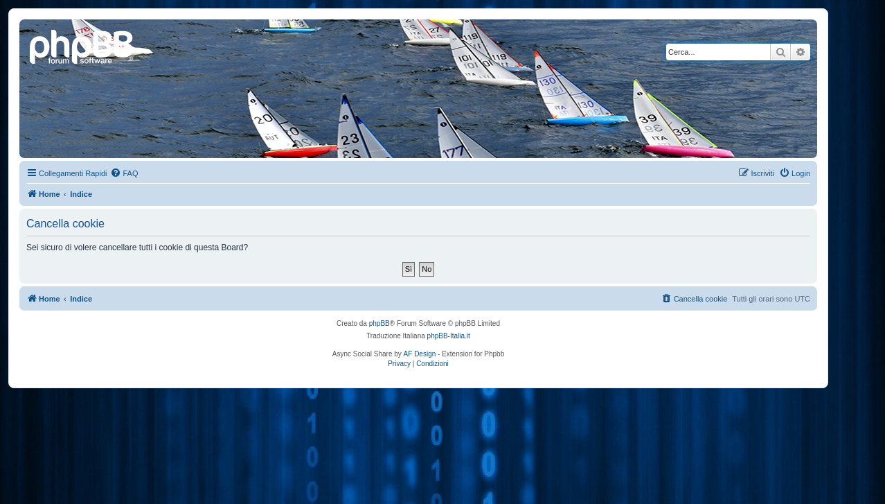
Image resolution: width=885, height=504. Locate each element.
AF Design (420, 354)
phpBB (379, 323)
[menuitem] (124, 173)
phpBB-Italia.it (448, 336)
